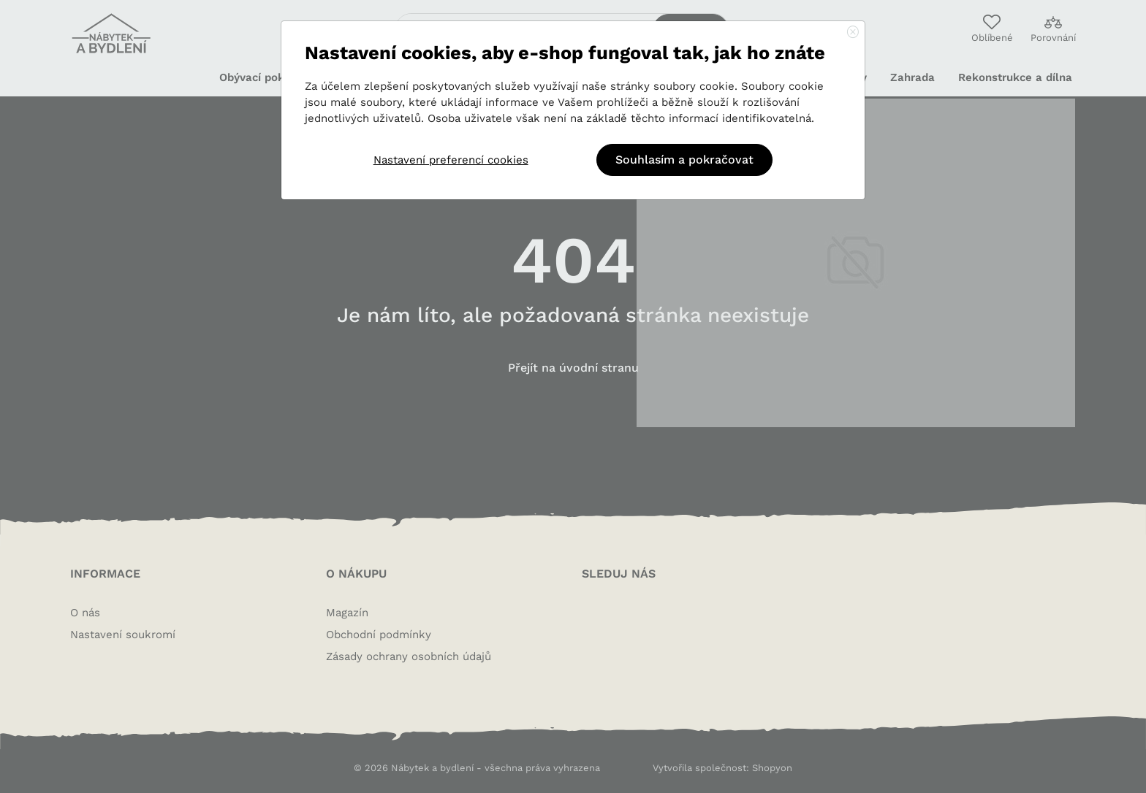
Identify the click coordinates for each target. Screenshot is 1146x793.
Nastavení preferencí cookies (450, 159)
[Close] (853, 32)
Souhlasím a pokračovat (684, 159)
